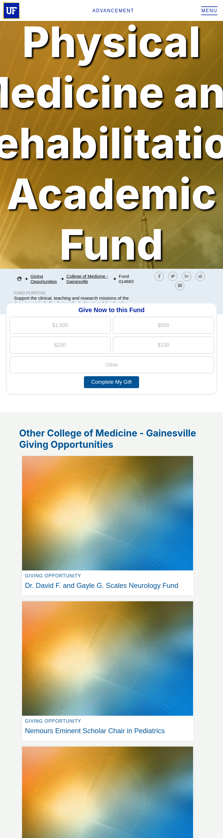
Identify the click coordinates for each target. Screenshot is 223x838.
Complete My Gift (111, 382)
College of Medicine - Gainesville (87, 279)
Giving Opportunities (43, 279)
